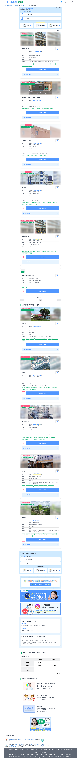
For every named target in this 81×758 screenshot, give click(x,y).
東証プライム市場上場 (32, 739)
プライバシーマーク (69, 744)
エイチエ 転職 (10, 756)
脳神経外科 (34, 642)
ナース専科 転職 (8, 5)
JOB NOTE (62, 754)
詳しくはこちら (42, 69)
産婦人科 (31, 640)
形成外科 (47, 640)
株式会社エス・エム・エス (22, 739)
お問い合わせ (51, 749)
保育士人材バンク (58, 756)
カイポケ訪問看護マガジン (67, 756)
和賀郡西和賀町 (25, 625)
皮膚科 (36, 640)
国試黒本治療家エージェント (54, 754)
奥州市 (31, 625)
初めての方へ (11, 749)
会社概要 (40, 749)
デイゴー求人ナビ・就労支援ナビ (47, 756)
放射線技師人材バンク (25, 754)
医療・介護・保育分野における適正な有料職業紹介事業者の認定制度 (60, 739)
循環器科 (50, 642)
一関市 (27, 630)
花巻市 (43, 625)
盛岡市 (23, 630)
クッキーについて (59, 749)
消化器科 (45, 642)
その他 (35, 643)
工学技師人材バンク (43, 754)
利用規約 (27, 749)
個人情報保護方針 (34, 749)
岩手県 (16, 5)
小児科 (26, 640)
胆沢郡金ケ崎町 (37, 625)
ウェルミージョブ (18, 756)
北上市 (22, 5)
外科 (29, 642)
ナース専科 (17, 754)
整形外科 (41, 640)
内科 (55, 642)
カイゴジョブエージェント (27, 756)
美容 (22, 640)
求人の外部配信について (68, 749)
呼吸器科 (39, 642)
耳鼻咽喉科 (24, 642)
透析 (31, 643)
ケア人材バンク (36, 756)
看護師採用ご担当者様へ (19, 749)
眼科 (51, 640)
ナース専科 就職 (10, 754)
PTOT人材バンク (69, 754)
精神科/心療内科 (25, 643)
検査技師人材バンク (34, 754)
